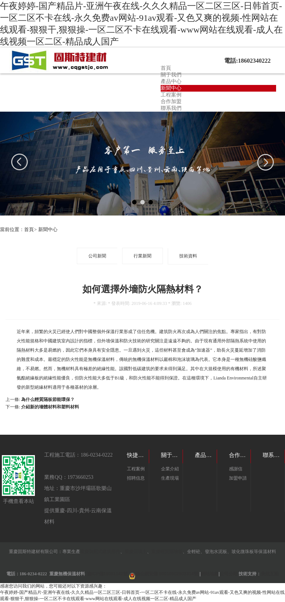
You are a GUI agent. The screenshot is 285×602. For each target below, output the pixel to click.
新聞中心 (171, 88)
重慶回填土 (136, 551)
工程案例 (171, 95)
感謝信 (235, 468)
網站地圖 (210, 573)
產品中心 (171, 81)
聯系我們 (171, 108)
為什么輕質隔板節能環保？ (48, 399)
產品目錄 (206, 455)
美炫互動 (270, 573)
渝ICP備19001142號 (107, 573)
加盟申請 (238, 478)
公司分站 (229, 573)
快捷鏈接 (138, 455)
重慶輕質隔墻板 (167, 551)
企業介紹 (170, 468)
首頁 (166, 68)
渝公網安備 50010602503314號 (166, 573)
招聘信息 (136, 478)
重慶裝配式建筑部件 (100, 551)
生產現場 (170, 478)
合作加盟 (171, 101)
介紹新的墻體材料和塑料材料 (50, 406)
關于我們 (171, 75)
